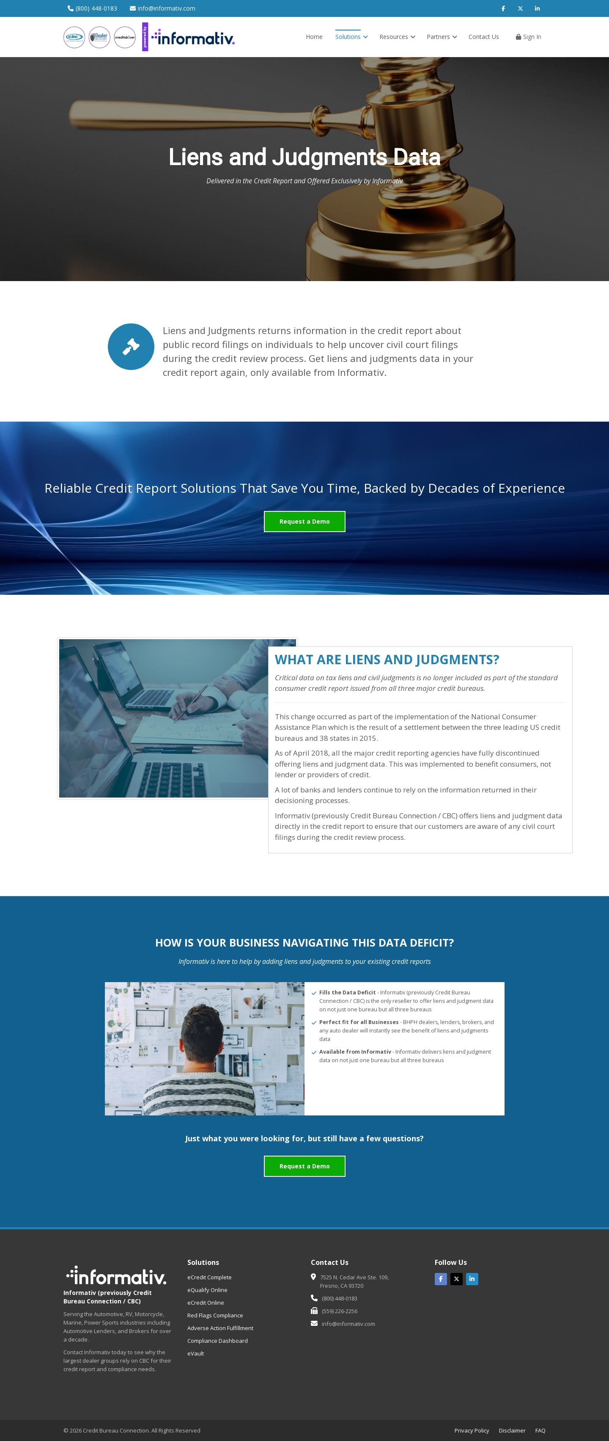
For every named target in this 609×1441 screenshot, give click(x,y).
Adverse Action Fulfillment (220, 1328)
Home (314, 37)
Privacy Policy (472, 1430)
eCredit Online (205, 1302)
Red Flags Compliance (215, 1315)
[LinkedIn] (537, 8)
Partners (442, 37)
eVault (195, 1353)
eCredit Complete (209, 1277)
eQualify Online (207, 1290)
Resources (397, 37)
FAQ (540, 1430)
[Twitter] (520, 8)
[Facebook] (503, 8)
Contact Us (484, 37)
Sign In (528, 37)
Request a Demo (305, 521)
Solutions (351, 37)
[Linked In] (472, 1279)
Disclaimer (512, 1430)
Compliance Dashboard (217, 1340)
